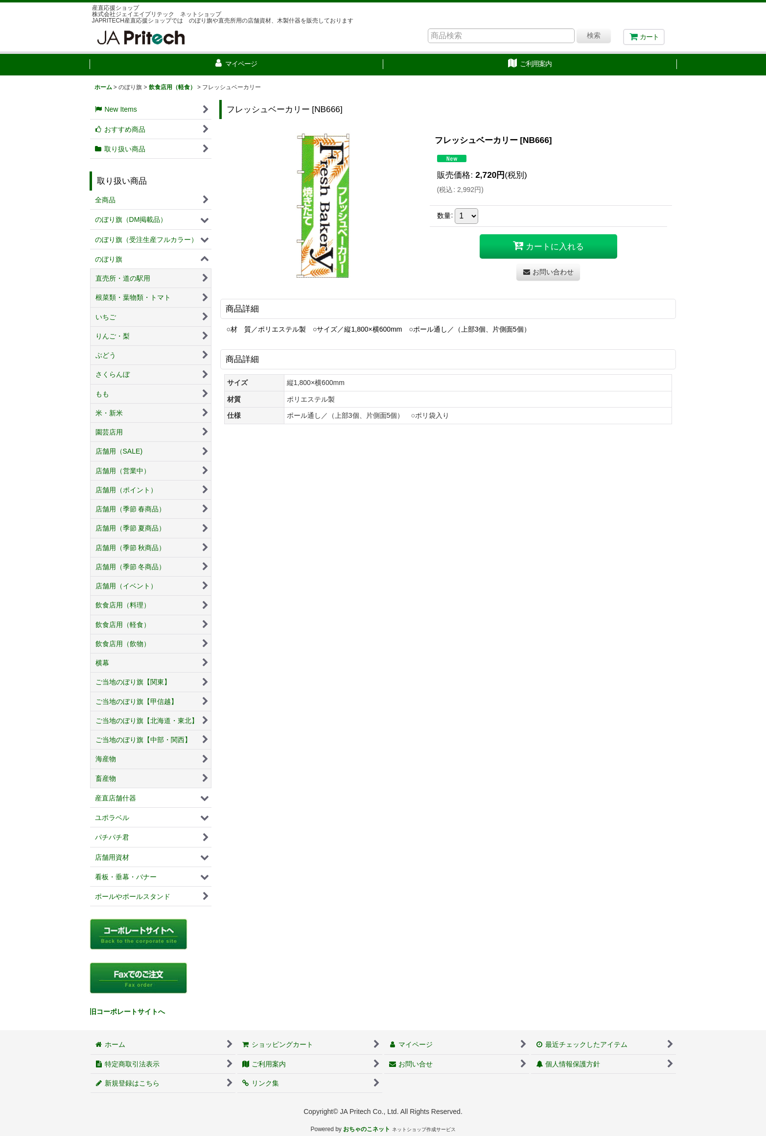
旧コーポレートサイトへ (127, 1011)
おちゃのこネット (366, 1129)
